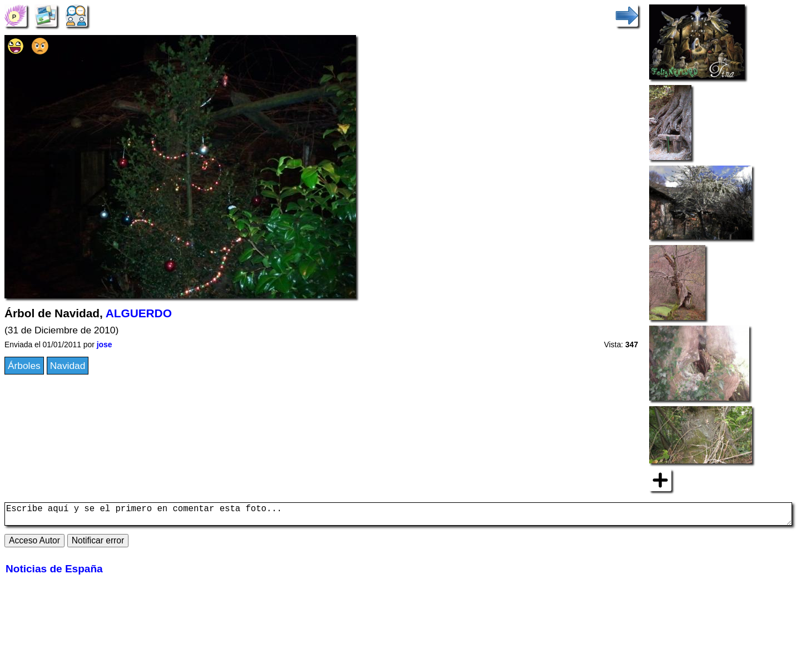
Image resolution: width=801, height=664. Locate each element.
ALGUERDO (139, 313)
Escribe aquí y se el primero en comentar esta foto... (398, 516)
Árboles (24, 365)
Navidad (68, 365)
